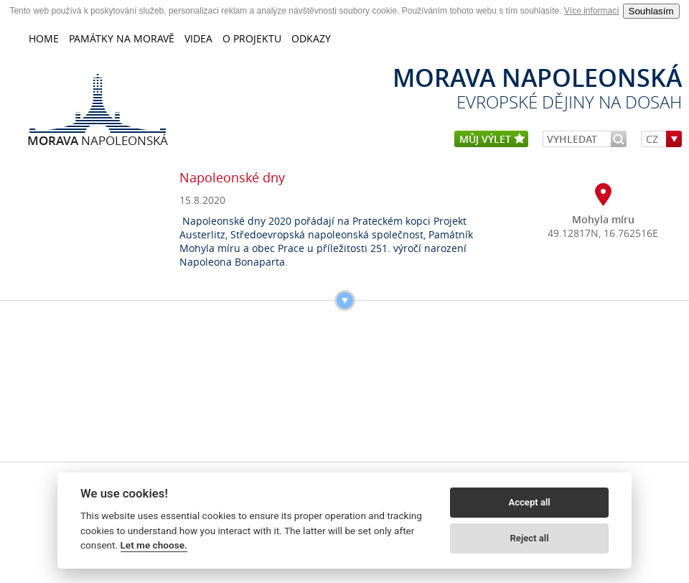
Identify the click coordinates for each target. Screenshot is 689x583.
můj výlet (492, 139)
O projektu (251, 38)
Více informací (591, 11)
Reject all (529, 538)
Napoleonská (97, 140)
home (44, 38)
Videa (198, 38)
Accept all (529, 502)
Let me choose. (154, 545)
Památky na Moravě (121, 38)
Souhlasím (651, 11)
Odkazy (311, 38)
